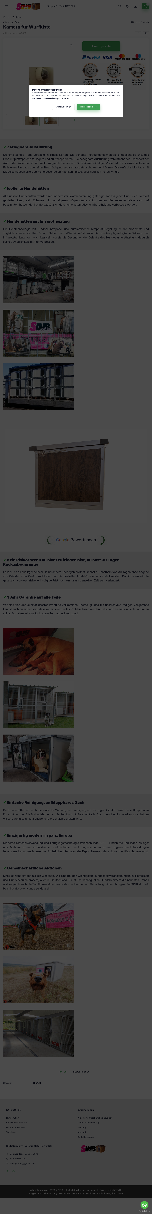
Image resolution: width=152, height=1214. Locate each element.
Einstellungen (62, 107)
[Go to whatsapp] (144, 1205)
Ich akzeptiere (86, 107)
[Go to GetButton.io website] (144, 1211)
